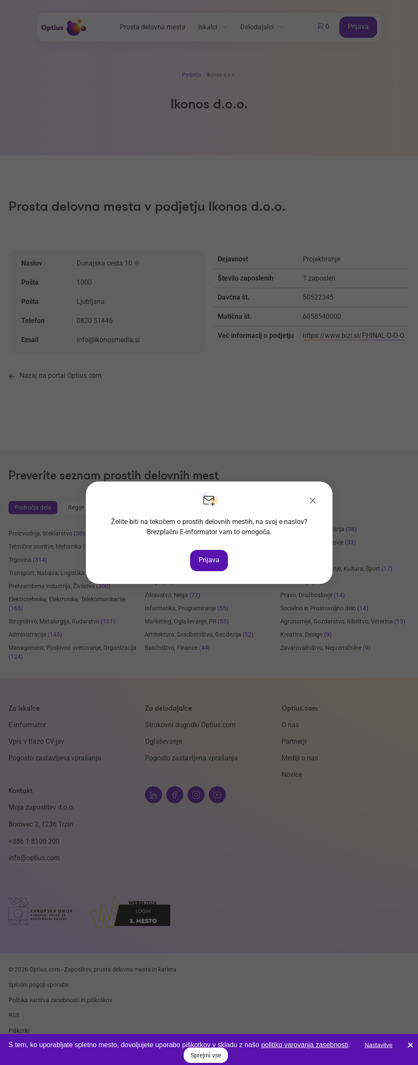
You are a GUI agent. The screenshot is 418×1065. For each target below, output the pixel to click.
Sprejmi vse (205, 1055)
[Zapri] (313, 501)
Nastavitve (378, 1045)
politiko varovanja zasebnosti (304, 1044)
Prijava (209, 560)
